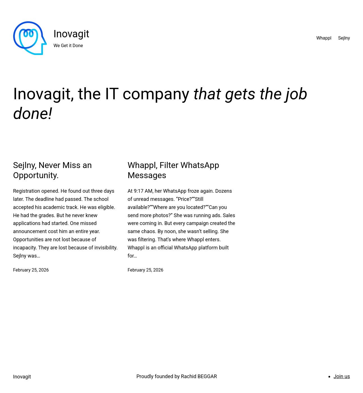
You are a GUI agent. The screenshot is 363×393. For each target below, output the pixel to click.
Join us (342, 376)
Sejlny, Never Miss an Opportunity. (52, 170)
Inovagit (71, 34)
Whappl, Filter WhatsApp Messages (173, 170)
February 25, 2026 (31, 270)
